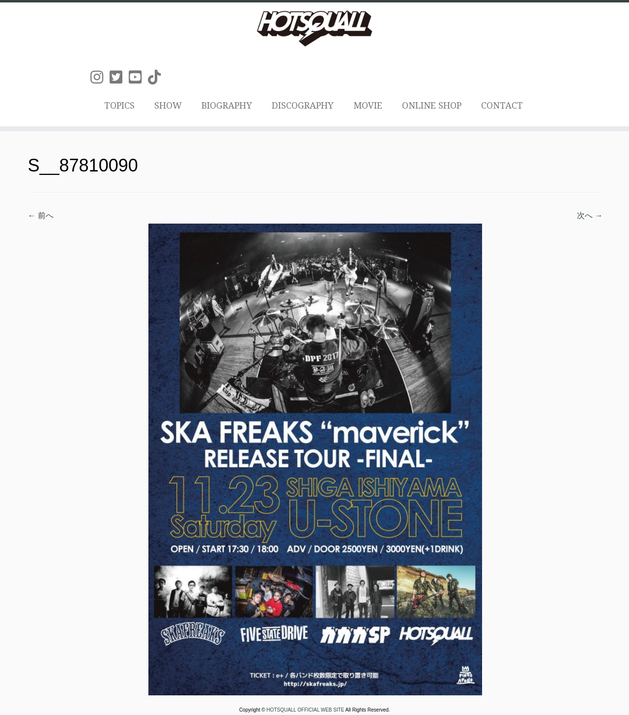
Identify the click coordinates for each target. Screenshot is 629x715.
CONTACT (502, 105)
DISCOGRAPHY (303, 105)
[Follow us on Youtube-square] (138, 77)
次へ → (589, 215)
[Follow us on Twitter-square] (119, 77)
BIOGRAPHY (226, 105)
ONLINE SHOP (431, 105)
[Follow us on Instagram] (100, 77)
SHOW (168, 105)
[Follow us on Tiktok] (157, 77)
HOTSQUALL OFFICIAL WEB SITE (305, 710)
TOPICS (119, 105)
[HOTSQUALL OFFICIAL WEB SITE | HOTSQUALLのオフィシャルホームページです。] (314, 28)
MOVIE (367, 105)
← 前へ (41, 215)
